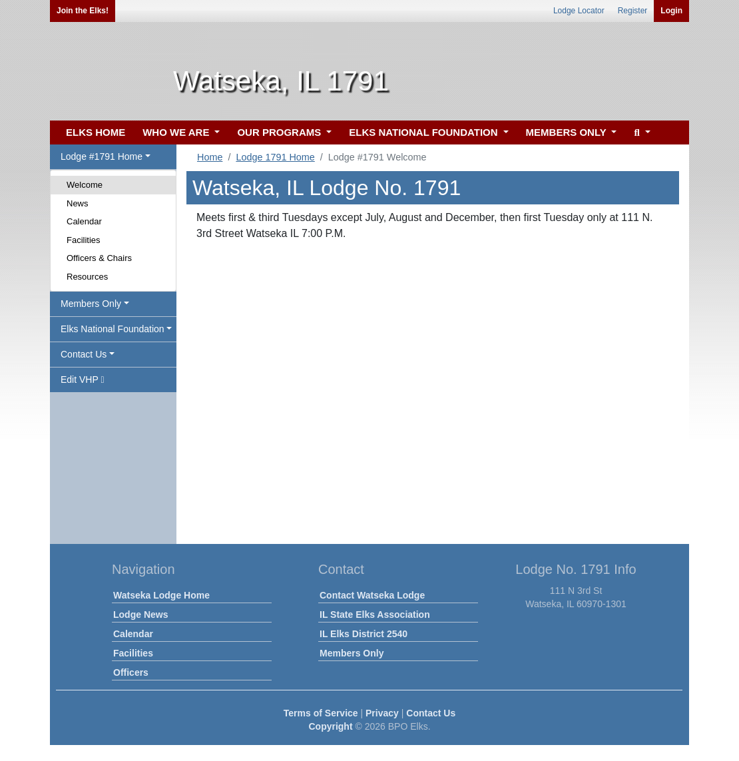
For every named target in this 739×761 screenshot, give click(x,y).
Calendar (84, 221)
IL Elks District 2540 (363, 634)
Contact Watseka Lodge (372, 595)
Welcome (85, 185)
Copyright (330, 726)
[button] (640, 133)
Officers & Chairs (99, 258)
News (78, 203)
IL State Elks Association (375, 614)
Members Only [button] (91, 303)
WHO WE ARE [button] (177, 132)
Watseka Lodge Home (161, 595)
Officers (130, 672)
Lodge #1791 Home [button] (101, 156)
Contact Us (430, 713)
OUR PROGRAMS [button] (280, 132)
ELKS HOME (95, 132)
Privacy (382, 713)
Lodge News (140, 614)
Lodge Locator (579, 10)
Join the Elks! (83, 10)
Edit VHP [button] (83, 379)
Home (209, 157)
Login (671, 10)
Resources (87, 277)
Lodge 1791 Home (275, 157)
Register (633, 10)
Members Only (351, 653)
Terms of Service (321, 713)
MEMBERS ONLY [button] (567, 132)
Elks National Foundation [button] (112, 329)
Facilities (84, 240)
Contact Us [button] (84, 354)
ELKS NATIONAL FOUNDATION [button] (425, 132)
